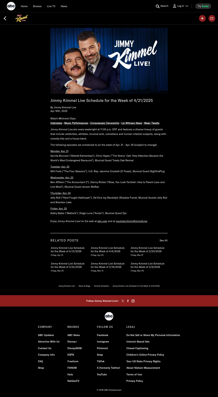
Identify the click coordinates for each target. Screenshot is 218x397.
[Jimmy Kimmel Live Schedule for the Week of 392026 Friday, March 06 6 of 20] (148, 266)
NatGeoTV (73, 381)
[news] (64, 6)
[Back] (5, 18)
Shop (41, 367)
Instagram (103, 341)
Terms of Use (134, 374)
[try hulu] (203, 6)
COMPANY (45, 326)
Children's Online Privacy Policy (145, 354)
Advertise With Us (49, 341)
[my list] (202, 18)
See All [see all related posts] (164, 240)
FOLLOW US (105, 326)
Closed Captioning (137, 348)
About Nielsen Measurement (143, 367)
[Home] (24, 6)
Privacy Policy (134, 381)
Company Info (46, 354)
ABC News (73, 335)
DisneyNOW (74, 348)
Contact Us (44, 348)
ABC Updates (46, 335)
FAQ (40, 361)
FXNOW (72, 367)
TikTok (100, 361)
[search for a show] (162, 6)
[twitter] (122, 300)
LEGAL (130, 326)
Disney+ (72, 341)
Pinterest (102, 348)
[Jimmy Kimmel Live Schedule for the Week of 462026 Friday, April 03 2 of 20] (109, 250)
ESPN (70, 354)
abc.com (102, 221)
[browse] (37, 6)
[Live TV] (51, 6)
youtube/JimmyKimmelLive (131, 221)
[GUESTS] (211, 18)
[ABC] (11, 6)
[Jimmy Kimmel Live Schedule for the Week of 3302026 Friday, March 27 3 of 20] (148, 250)
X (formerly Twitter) (108, 367)
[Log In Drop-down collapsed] (180, 6)
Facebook (102, 335)
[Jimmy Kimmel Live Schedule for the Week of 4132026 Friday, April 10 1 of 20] (69, 250)
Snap (100, 354)
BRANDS (73, 326)
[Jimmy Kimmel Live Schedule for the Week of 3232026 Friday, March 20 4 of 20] (69, 266)
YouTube (102, 374)
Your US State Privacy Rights (143, 361)
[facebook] (127, 300)
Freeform (72, 361)
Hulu (70, 374)
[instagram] (133, 300)
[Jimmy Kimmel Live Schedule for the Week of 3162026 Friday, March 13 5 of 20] (109, 266)
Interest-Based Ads (138, 341)
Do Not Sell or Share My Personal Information (153, 335)
